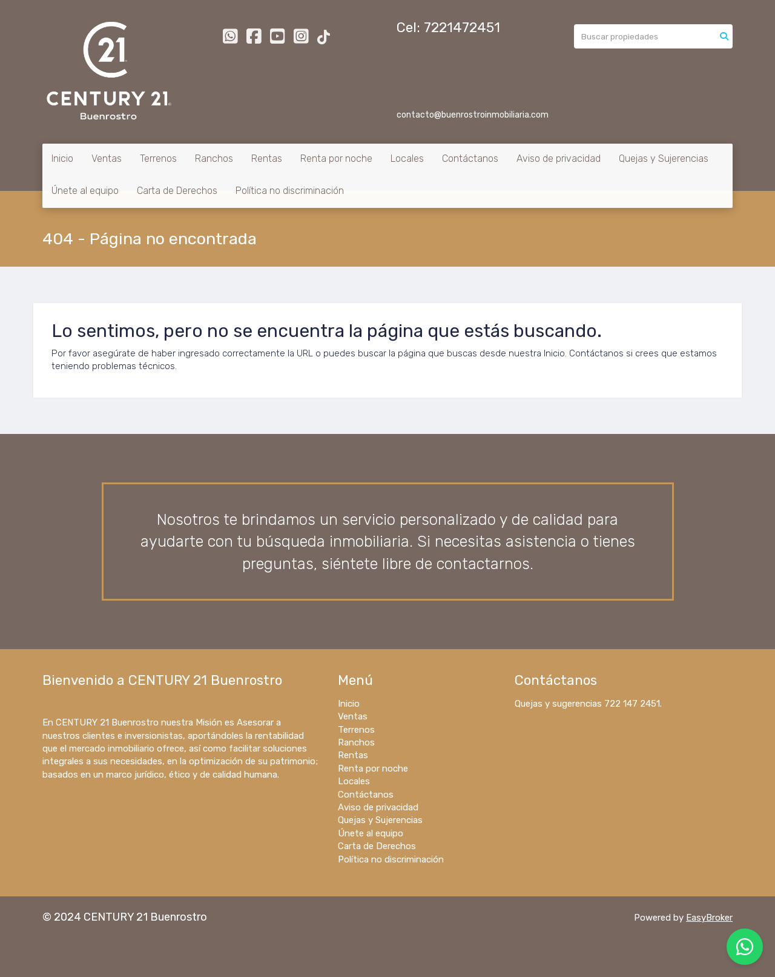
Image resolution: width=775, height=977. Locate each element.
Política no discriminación (290, 190)
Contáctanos (470, 158)
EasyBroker (709, 917)
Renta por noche (336, 158)
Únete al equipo (85, 190)
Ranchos (214, 158)
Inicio (62, 158)
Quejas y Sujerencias (663, 158)
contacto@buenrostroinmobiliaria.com (473, 115)
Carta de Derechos (177, 190)
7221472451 (462, 27)
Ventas (106, 158)
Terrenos (158, 158)
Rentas (266, 158)
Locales (407, 158)
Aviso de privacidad (558, 158)
